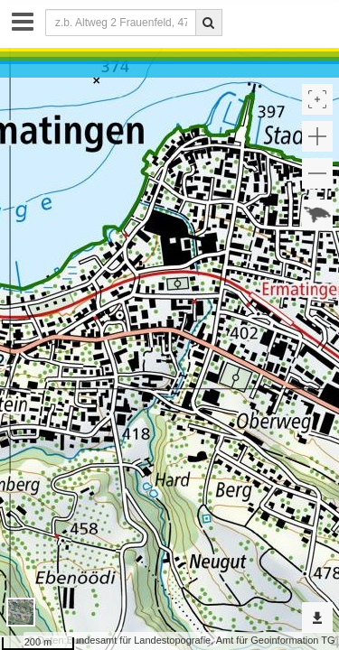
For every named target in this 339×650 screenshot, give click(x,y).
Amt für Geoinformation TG (275, 640)
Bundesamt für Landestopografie (139, 640)
